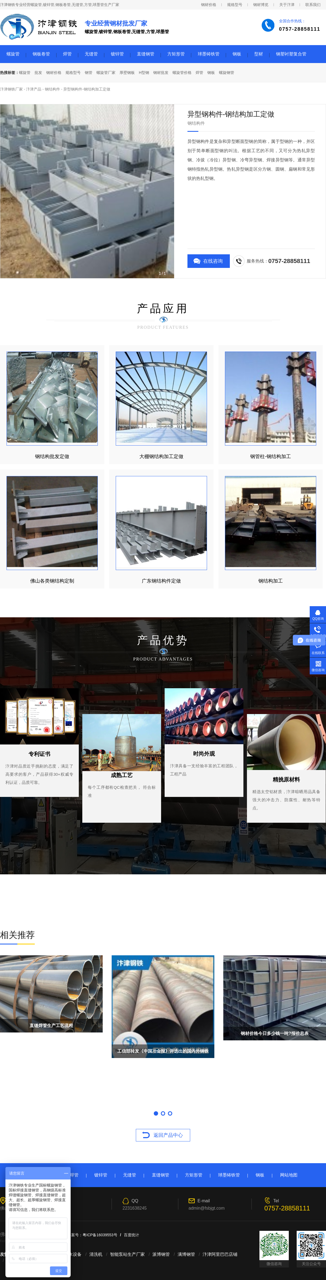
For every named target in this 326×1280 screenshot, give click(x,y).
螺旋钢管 (226, 72)
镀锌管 (117, 54)
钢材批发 (160, 72)
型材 (258, 54)
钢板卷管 (41, 54)
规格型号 (234, 4)
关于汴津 (286, 4)
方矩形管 (176, 54)
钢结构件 (52, 89)
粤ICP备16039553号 (100, 1235)
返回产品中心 (168, 1135)
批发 (38, 72)
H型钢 (144, 72)
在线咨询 (213, 261)
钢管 (88, 72)
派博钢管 (161, 1254)
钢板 (237, 54)
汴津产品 (33, 89)
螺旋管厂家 (105, 72)
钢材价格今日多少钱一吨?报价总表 (275, 1033)
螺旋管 (13, 54)
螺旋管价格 (182, 72)
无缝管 (91, 54)
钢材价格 (208, 4)
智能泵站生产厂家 (127, 1254)
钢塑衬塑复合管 (291, 54)
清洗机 (95, 1254)
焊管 (67, 54)
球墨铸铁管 (209, 54)
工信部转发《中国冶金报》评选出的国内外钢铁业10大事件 (163, 1053)
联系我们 (313, 4)
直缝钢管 (145, 54)
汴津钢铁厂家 (11, 89)
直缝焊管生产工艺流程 (51, 1025)
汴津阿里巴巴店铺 (220, 1254)
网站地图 (288, 1175)
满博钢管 (186, 1254)
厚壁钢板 (127, 72)
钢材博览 (260, 4)
